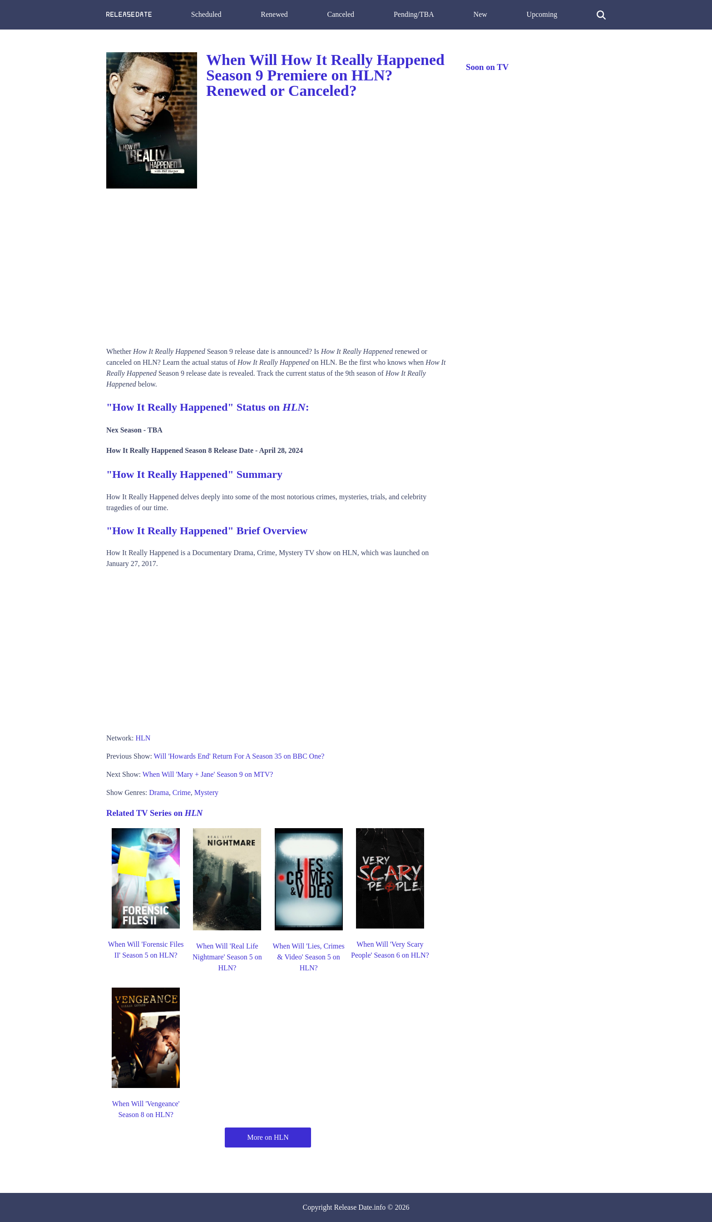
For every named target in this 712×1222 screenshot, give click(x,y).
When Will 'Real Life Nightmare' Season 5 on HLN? (227, 957)
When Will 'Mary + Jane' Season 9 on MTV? (208, 774)
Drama (159, 792)
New (480, 14)
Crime (182, 792)
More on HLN (268, 1137)
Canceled (341, 14)
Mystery (206, 792)
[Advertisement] (277, 264)
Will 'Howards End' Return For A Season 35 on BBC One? (239, 756)
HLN (142, 738)
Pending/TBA (414, 14)
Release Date (353, 1207)
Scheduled (206, 14)
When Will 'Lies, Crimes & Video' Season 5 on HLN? (308, 957)
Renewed (274, 14)
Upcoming (542, 14)
